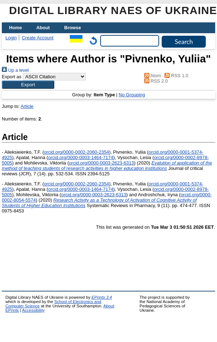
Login (11, 37)
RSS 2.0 (155, 81)
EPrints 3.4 (102, 297)
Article (27, 106)
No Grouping (132, 94)
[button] (28, 84)
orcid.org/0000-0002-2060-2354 (76, 152)
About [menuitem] (43, 27)
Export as (11, 76)
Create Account (38, 37)
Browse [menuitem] (72, 27)
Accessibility (33, 310)
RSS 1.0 (175, 75)
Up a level (15, 70)
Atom (151, 75)
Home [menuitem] (15, 27)
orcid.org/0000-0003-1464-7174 (80, 157)
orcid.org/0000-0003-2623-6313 (101, 163)
